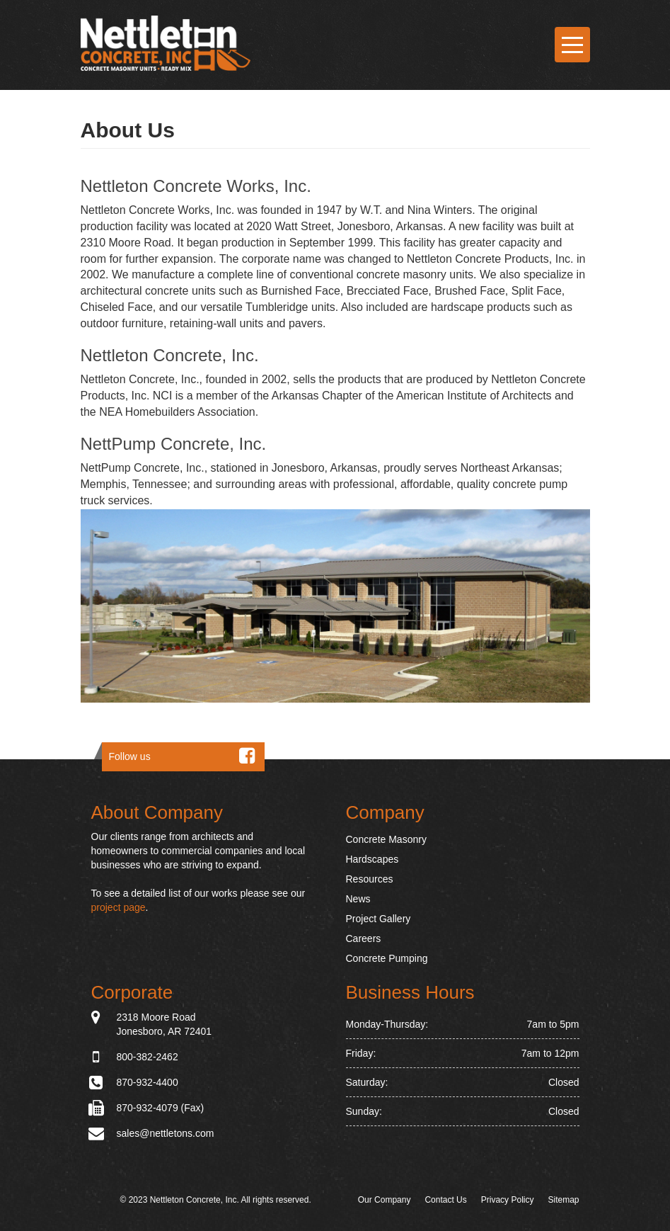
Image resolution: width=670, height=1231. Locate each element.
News (358, 898)
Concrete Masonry (386, 839)
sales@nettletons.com (165, 1133)
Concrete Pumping (387, 958)
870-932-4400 (147, 1082)
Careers (363, 938)
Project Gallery (378, 918)
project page (118, 907)
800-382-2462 (147, 1057)
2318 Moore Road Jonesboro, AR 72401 (164, 1023)
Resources (369, 879)
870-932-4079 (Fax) (160, 1108)
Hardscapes (372, 859)
